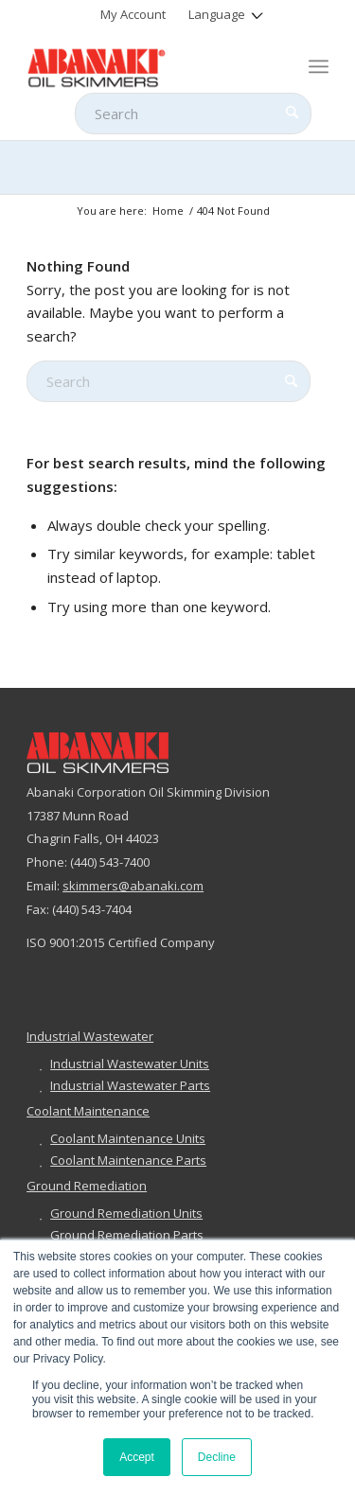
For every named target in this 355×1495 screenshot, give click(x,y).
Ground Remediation (87, 1185)
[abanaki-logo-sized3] (147, 66)
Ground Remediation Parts (127, 1234)
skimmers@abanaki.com (133, 885)
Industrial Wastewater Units (129, 1063)
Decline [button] (217, 1457)
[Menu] (318, 66)
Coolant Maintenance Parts (128, 1160)
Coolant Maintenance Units (127, 1138)
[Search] (193, 113)
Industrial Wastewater (90, 1036)
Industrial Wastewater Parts (130, 1085)
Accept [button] (136, 1457)
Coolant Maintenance (88, 1110)
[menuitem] (133, 14)
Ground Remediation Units (126, 1213)
